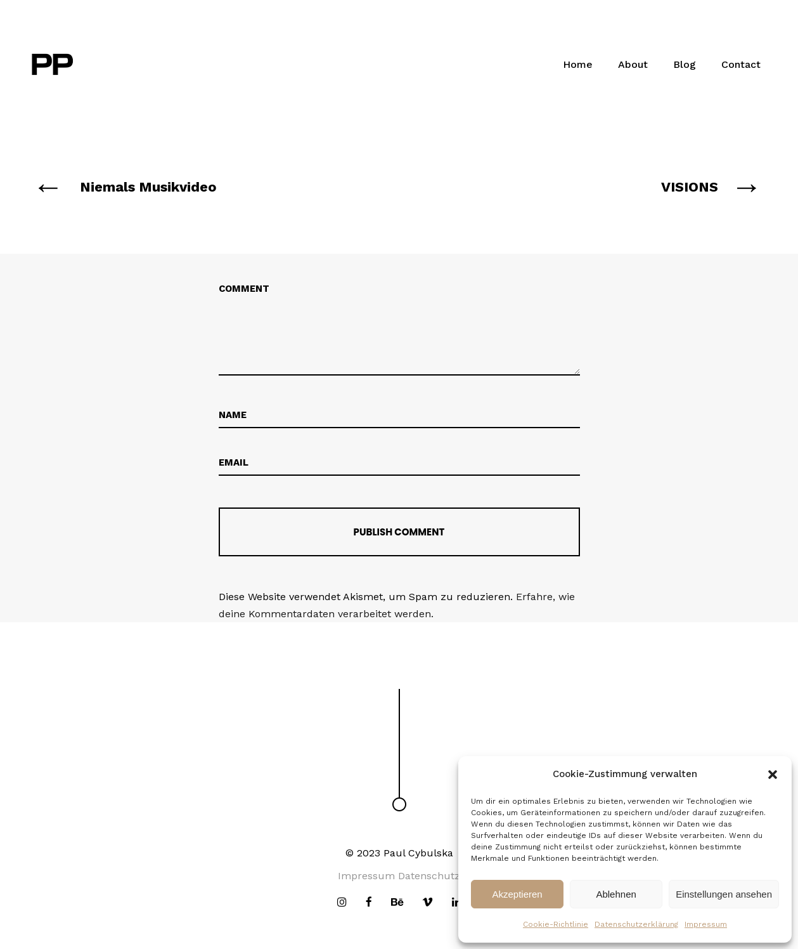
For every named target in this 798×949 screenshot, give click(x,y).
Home (578, 64)
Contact (741, 64)
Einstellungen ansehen (724, 894)
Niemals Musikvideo (148, 187)
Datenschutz (429, 876)
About (633, 64)
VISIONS (689, 187)
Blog (684, 64)
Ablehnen (616, 894)
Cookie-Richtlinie (555, 924)
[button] (772, 774)
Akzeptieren (517, 894)
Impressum (706, 924)
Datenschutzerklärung (636, 924)
